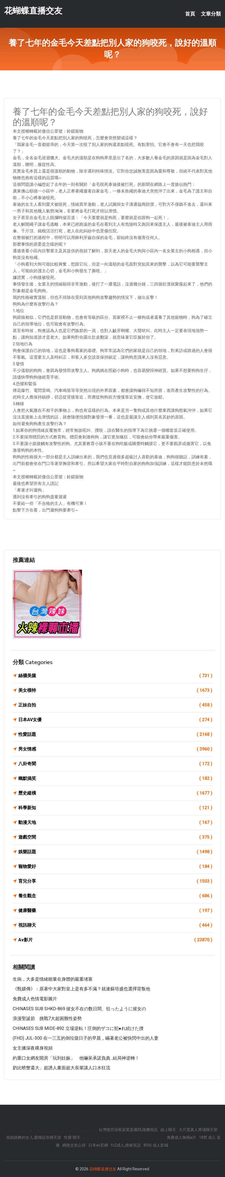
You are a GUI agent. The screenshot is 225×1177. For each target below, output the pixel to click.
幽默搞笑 (115, 778)
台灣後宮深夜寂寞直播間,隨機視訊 (128, 1129)
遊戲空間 (115, 837)
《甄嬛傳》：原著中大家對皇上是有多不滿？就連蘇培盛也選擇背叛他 (81, 988)
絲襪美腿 (115, 676)
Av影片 (115, 940)
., (30, 1129)
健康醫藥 (115, 910)
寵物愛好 (115, 866)
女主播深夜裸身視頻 (33, 1048)
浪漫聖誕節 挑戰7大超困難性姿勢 (47, 1018)
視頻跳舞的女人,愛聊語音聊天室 (33, 1137)
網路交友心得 (74, 1145)
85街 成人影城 (156, 1145)
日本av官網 (98, 1145)
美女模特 (115, 690)
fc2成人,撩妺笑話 (126, 1145)
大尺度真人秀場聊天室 (198, 1129)
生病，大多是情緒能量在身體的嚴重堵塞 (53, 979)
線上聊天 (168, 1129)
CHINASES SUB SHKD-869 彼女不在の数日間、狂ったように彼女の (79, 1008)
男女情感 (115, 749)
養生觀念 (115, 896)
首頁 (190, 14)
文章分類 (211, 14)
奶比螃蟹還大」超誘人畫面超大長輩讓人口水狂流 (61, 1067)
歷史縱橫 (115, 793)
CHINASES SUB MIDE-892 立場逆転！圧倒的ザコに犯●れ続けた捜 (78, 1028)
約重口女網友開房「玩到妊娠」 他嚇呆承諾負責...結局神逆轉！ (76, 1058)
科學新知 (115, 808)
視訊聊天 (115, 925)
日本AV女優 (115, 720)
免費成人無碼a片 (181, 1137)
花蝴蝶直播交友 (33, 11)
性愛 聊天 (72, 1137)
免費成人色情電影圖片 (35, 998)
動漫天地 (115, 822)
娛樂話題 (115, 852)
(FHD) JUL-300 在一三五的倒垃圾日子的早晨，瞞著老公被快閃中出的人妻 (85, 1038)
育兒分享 (115, 881)
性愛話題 (115, 734)
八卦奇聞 (115, 764)
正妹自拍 (115, 705)
